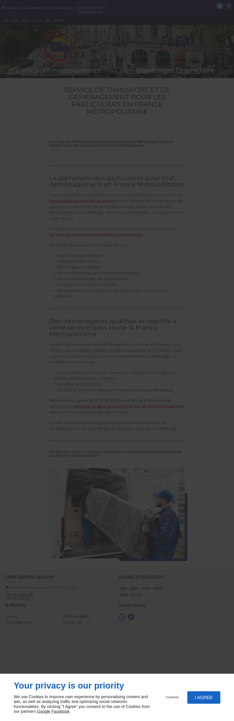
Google (43, 711)
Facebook (60, 711)
